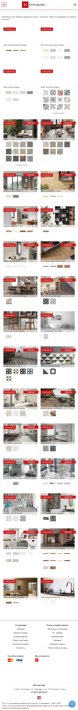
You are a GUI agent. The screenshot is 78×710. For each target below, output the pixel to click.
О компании (20, 625)
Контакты (20, 648)
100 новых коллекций (57, 629)
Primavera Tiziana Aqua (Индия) (53, 478)
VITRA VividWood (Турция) (51, 191)
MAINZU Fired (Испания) (50, 366)
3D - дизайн (57, 633)
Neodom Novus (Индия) (12, 191)
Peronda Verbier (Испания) (14, 597)
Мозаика (57, 640)
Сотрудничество (20, 636)
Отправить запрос (57, 644)
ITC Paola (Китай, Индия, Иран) (16, 478)
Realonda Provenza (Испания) (15, 296)
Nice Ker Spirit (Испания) (13, 513)
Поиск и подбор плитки (57, 625)
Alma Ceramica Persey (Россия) (15, 548)
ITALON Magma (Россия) (13, 139)
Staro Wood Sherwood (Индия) (15, 45)
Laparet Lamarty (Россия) (13, 226)
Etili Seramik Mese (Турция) (14, 331)
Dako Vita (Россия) (48, 443)
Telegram (39, 697)
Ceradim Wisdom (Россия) (50, 226)
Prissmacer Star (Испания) (51, 296)
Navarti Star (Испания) (12, 366)
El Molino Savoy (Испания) (51, 408)
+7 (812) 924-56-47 (39, 692)
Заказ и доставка (20, 640)
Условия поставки (21, 644)
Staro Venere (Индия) (12, 87)
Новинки (21, 629)
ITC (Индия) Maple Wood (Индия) (53, 261)
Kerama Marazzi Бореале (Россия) (54, 139)
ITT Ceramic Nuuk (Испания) (51, 331)
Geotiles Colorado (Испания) (14, 408)
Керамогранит (57, 636)
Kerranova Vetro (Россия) (50, 597)
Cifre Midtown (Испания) (13, 443)
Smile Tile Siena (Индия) (50, 87)
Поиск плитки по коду (57, 648)
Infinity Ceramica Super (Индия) (15, 261)
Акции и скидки (21, 633)
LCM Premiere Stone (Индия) (52, 513)
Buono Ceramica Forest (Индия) (53, 548)
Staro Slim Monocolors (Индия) (52, 45)
